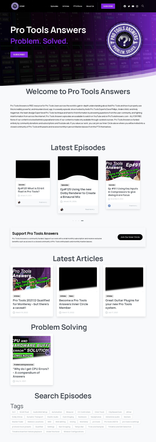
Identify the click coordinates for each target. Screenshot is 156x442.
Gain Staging (68, 417)
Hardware (82, 417)
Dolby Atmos (17, 417)
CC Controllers (84, 412)
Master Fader (17, 422)
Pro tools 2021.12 (111, 422)
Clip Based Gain (115, 412)
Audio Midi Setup (40, 412)
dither (129, 412)
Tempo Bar (79, 427)
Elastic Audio (52, 417)
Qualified (39, 427)
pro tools (96, 422)
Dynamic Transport (35, 417)
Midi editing (60, 422)
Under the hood (52, 431)
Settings (50, 427)
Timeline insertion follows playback (27, 431)
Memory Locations (35, 422)
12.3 (13, 412)
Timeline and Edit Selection (119, 427)
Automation (57, 412)
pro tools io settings (130, 422)
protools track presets (21, 427)
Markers (127, 417)
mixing (72, 422)
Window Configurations (74, 431)
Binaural (69, 412)
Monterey (84, 422)
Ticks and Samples (96, 427)
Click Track (99, 412)
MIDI (49, 422)
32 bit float (24, 412)
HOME (22, 6)
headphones (96, 417)
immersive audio (113, 417)
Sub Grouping (64, 427)
